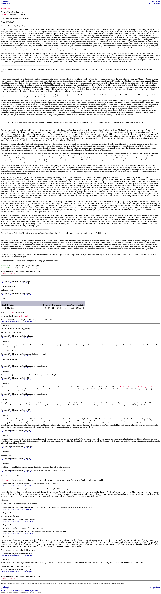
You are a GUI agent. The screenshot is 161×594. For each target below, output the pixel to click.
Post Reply (5, 283)
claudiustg (27, 354)
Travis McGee (29, 531)
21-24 (10, 273)
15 (1, 483)
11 (1, 446)
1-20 (5, 273)
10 (1, 430)
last (18, 273)
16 (1, 507)
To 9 (21, 432)
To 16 (21, 521)
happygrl (28, 458)
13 (1, 470)
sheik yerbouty (30, 519)
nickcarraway (28, 366)
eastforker (28, 470)
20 (1, 570)
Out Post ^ (4, 14)
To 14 (21, 485)
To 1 (21, 295)
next (14, 273)
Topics (149, 3)
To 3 (21, 509)
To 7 (21, 412)
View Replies (24, 283)
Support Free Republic (31, 320)
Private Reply (14, 283)
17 (1, 519)
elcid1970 (27, 410)
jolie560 (26, 378)
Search (9, 3)
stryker (27, 430)
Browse (3, 3)
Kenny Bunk (29, 446)
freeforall (27, 281)
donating (12, 312)
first (2, 273)
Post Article (156, 3)
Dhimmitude (5, 480)
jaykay (27, 483)
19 (1, 554)
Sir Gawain (28, 554)
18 (1, 531)
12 (1, 458)
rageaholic (28, 570)
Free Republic (5, 2)
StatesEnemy (28, 336)
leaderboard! (23, 316)
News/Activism (155, 2)
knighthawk (29, 507)
